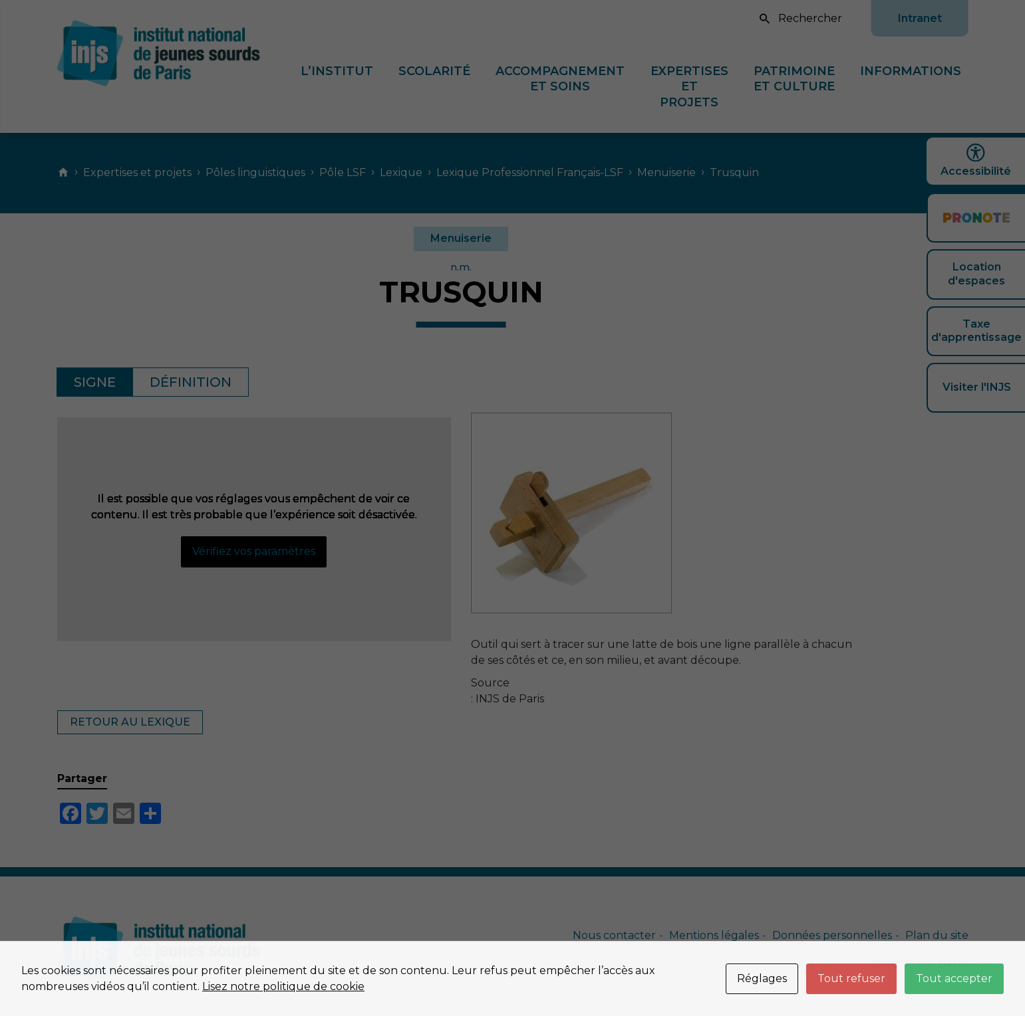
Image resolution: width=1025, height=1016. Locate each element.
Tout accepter (954, 978)
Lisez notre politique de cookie (283, 986)
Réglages (762, 978)
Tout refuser (851, 978)
